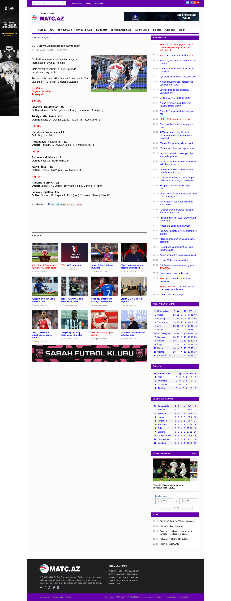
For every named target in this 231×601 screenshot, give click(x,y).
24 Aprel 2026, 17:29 (70, 339)
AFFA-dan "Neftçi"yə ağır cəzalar (174, 539)
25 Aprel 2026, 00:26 (40, 271)
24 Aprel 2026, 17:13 (100, 339)
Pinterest (197, 2)
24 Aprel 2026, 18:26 (130, 305)
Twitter (187, 2)
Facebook (191, 2)
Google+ (194, 2)
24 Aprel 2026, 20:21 (40, 305)
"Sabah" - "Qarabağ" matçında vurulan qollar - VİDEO (168, 486)
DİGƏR (182, 30)
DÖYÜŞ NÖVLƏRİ (84, 30)
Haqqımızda (77, 3)
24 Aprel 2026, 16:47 (130, 339)
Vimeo (53, 587)
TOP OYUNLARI (65, 30)
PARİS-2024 (101, 30)
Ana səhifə (44, 597)
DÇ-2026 (157, 30)
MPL (52, 30)
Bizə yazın (99, 3)
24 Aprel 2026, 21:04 (130, 271)
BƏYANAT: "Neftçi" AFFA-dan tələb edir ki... (178, 521)
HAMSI (194, 454)
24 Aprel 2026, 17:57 (40, 341)
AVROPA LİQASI (142, 30)
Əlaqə (88, 3)
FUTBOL (42, 30)
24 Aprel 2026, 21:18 (100, 271)
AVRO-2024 (170, 30)
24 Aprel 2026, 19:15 (100, 305)
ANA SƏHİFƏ (36, 38)
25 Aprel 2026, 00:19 (70, 269)
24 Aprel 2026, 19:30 (70, 305)
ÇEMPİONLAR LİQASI (121, 30)
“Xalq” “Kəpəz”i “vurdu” (170, 544)
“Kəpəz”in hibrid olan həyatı (172, 526)
